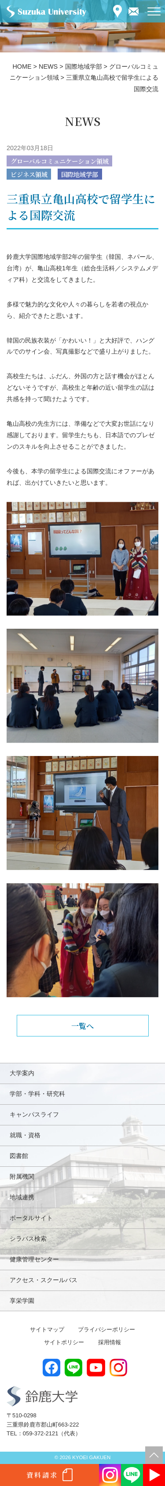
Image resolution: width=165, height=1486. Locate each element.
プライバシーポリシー (106, 1329)
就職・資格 (25, 1135)
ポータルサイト (31, 1217)
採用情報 (109, 1342)
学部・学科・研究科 (37, 1093)
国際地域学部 (79, 174)
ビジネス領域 (29, 174)
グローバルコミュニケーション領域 (60, 161)
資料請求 (42, 1474)
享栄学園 (22, 1300)
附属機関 (22, 1176)
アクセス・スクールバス (43, 1279)
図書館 (19, 1155)
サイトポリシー (64, 1342)
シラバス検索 (28, 1238)
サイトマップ (47, 1329)
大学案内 (22, 1073)
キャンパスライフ (34, 1114)
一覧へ (82, 1025)
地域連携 (22, 1197)
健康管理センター (34, 1259)
